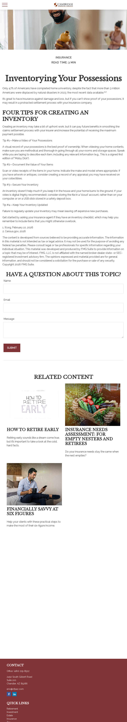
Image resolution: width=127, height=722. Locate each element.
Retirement (12, 708)
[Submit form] (12, 348)
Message (9, 318)
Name (7, 280)
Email (7, 299)
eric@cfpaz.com (15, 689)
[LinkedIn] (14, 694)
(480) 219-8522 (21, 671)
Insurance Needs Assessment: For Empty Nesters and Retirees (89, 436)
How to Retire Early (33, 429)
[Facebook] (9, 694)
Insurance (12, 719)
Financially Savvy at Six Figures (32, 511)
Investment (12, 712)
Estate (10, 715)
